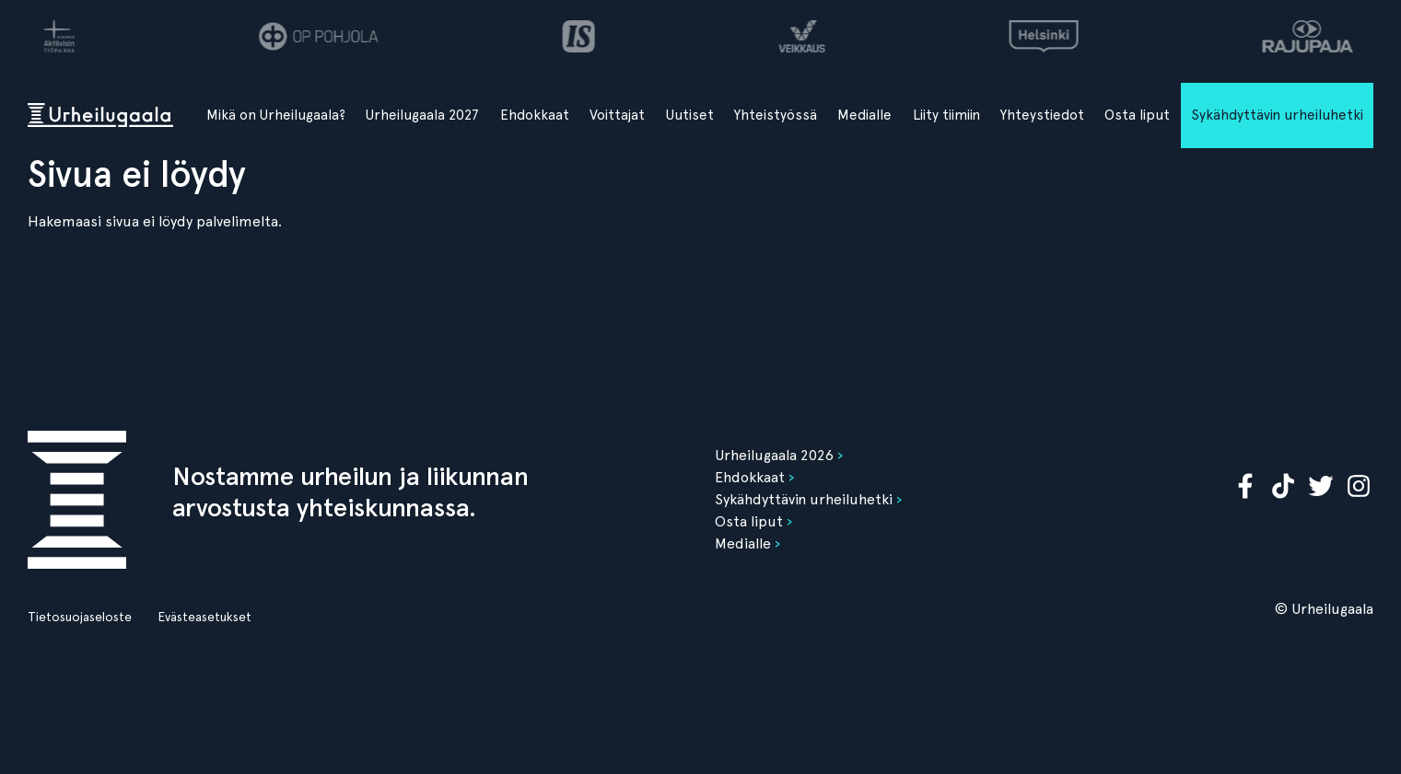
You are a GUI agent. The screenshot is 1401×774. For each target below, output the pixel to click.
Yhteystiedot (1042, 115)
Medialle (864, 115)
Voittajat (617, 115)
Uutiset (690, 115)
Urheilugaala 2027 (422, 115)
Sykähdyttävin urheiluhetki (1277, 115)
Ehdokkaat (534, 115)
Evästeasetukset (204, 616)
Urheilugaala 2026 (774, 455)
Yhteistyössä (775, 115)
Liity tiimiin (946, 115)
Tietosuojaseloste (80, 616)
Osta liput (1137, 115)
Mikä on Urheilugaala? (275, 115)
